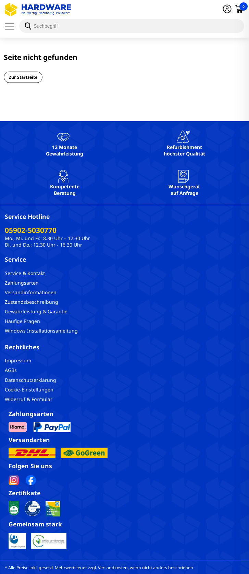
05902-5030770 (31, 230)
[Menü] (12, 26)
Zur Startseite (23, 77)
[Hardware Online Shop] (38, 9)
